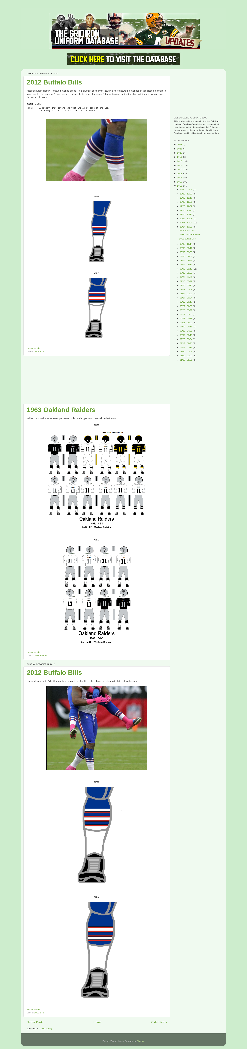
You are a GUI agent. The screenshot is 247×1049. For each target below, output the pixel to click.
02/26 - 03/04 (186, 339)
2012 (36, 351)
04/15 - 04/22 (186, 322)
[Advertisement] (96, 379)
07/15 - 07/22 (186, 281)
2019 (180, 157)
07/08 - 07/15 (186, 285)
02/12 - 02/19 (186, 347)
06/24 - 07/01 (186, 293)
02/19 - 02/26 (186, 343)
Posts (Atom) (46, 1028)
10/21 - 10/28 (186, 223)
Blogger (140, 1041)
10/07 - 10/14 (186, 244)
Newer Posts (35, 1022)
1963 (36, 655)
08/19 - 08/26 (186, 260)
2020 (180, 153)
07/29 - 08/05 (186, 273)
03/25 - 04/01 (186, 331)
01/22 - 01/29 (186, 355)
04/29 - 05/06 (186, 314)
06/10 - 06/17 (186, 302)
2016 (180, 169)
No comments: (33, 348)
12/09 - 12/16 (186, 198)
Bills (42, 351)
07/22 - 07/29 (186, 277)
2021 (180, 149)
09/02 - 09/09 (186, 252)
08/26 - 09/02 (186, 256)
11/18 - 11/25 (186, 210)
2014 (180, 178)
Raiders (44, 655)
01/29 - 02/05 (186, 351)
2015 (180, 173)
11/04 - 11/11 (186, 214)
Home (97, 1022)
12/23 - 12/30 (186, 194)
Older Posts (159, 1022)
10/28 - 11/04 (186, 218)
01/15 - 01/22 (186, 360)
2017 (180, 165)
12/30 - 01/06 (186, 189)
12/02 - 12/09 (186, 202)
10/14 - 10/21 (186, 227)
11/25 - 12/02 (186, 206)
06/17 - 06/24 (186, 298)
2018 (180, 161)
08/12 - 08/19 (186, 264)
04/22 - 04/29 (186, 318)
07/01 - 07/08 (186, 289)
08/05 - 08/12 (186, 269)
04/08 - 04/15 (186, 327)
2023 (180, 144)
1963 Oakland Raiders (61, 409)
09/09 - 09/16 (186, 248)
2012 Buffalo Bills (54, 82)
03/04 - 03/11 (186, 335)
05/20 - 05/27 (186, 310)
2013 (180, 182)
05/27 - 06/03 (186, 306)
